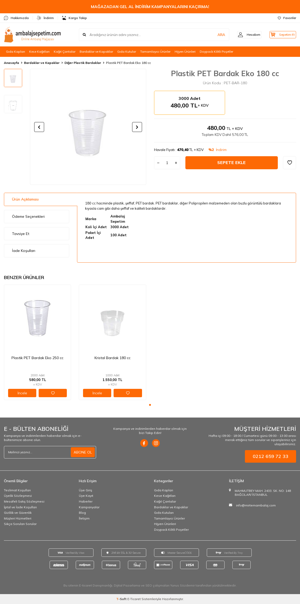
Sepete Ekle (231, 162)
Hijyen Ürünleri (185, 51)
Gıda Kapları (15, 51)
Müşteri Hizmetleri (17, 518)
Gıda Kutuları (164, 513)
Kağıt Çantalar (64, 51)
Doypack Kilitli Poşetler (216, 51)
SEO (148, 585)
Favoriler (287, 18)
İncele (22, 393)
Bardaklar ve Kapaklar (96, 51)
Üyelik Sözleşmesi (18, 496)
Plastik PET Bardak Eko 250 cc (37, 357)
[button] (39, 127)
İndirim (45, 18)
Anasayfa (11, 63)
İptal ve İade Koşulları (20, 507)
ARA (214, 34)
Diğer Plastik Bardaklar (82, 63)
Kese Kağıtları (39, 51)
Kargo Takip (74, 18)
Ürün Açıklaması (25, 199)
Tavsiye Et (20, 233)
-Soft (121, 599)
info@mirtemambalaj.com (256, 505)
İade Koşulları (23, 250)
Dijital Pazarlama (127, 585)
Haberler (85, 501)
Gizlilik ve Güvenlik (18, 513)
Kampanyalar (89, 507)
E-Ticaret (134, 599)
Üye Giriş (85, 490)
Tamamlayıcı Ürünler (155, 51)
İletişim (84, 518)
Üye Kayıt (86, 496)
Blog (82, 513)
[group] (88, 127)
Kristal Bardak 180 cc (113, 357)
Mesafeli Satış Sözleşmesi (24, 501)
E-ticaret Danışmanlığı (95, 585)
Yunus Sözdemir (182, 585)
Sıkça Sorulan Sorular (20, 524)
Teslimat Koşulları (17, 490)
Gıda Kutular (126, 51)
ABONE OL (83, 452)
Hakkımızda (16, 18)
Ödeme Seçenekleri (28, 216)
